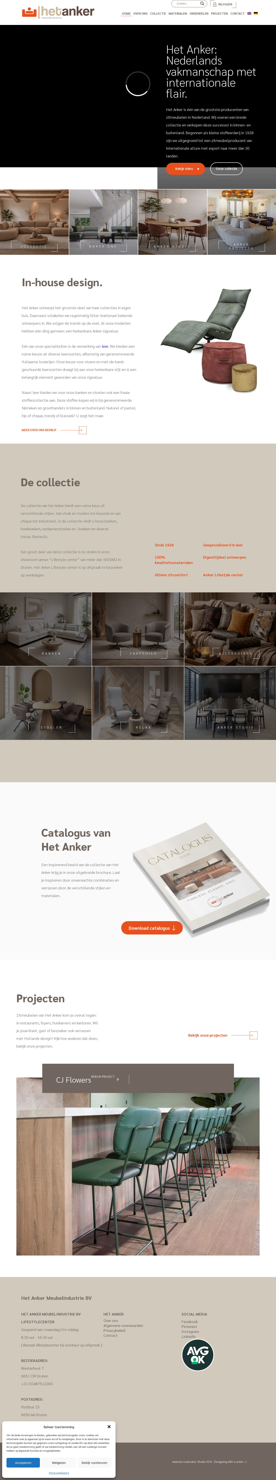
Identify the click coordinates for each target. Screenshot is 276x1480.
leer (105, 346)
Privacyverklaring (59, 1472)
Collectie (158, 13)
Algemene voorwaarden (123, 1325)
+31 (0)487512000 (37, 1383)
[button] (109, 1427)
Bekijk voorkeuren (94, 1463)
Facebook (190, 1321)
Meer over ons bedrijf (52, 430)
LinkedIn (189, 1336)
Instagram (190, 1331)
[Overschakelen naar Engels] (249, 12)
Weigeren (59, 1463)
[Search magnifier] (202, 5)
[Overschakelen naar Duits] (255, 12)
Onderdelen (199, 13)
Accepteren (23, 1463)
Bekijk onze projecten (220, 1035)
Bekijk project (103, 1076)
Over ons (140, 13)
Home (126, 13)
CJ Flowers (73, 1079)
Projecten (219, 13)
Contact (238, 13)
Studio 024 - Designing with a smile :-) (222, 1461)
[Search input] (187, 3)
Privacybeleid (114, 1330)
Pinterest (189, 1326)
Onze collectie (226, 169)
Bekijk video (184, 169)
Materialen (178, 13)
